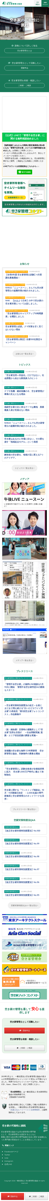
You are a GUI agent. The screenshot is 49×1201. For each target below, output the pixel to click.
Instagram (8, 1161)
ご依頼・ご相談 (24, 85)
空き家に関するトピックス (14, 323)
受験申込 (24, 68)
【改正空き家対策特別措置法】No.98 (21, 856)
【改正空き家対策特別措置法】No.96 (21, 882)
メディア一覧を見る (24, 660)
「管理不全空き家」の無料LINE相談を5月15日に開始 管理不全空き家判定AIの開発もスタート (24, 687)
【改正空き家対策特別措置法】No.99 (21, 843)
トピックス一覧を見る (24, 468)
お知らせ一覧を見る (24, 354)
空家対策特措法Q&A (12, 827)
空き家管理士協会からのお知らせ (16, 271)
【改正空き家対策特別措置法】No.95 (21, 895)
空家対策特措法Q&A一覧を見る (24, 905)
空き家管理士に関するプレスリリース (18, 678)
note (6, 1158)
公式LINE (8, 1164)
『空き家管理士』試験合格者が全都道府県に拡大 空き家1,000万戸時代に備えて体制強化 (24, 771)
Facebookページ (11, 1151)
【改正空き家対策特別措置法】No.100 (22, 830)
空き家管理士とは (24, 50)
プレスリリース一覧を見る (24, 809)
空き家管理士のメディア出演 (15, 284)
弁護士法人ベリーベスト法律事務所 (25, 1110)
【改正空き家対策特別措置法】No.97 (21, 869)
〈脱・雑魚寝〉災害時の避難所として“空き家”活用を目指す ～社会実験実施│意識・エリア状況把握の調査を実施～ (23, 732)
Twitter (7, 1155)
